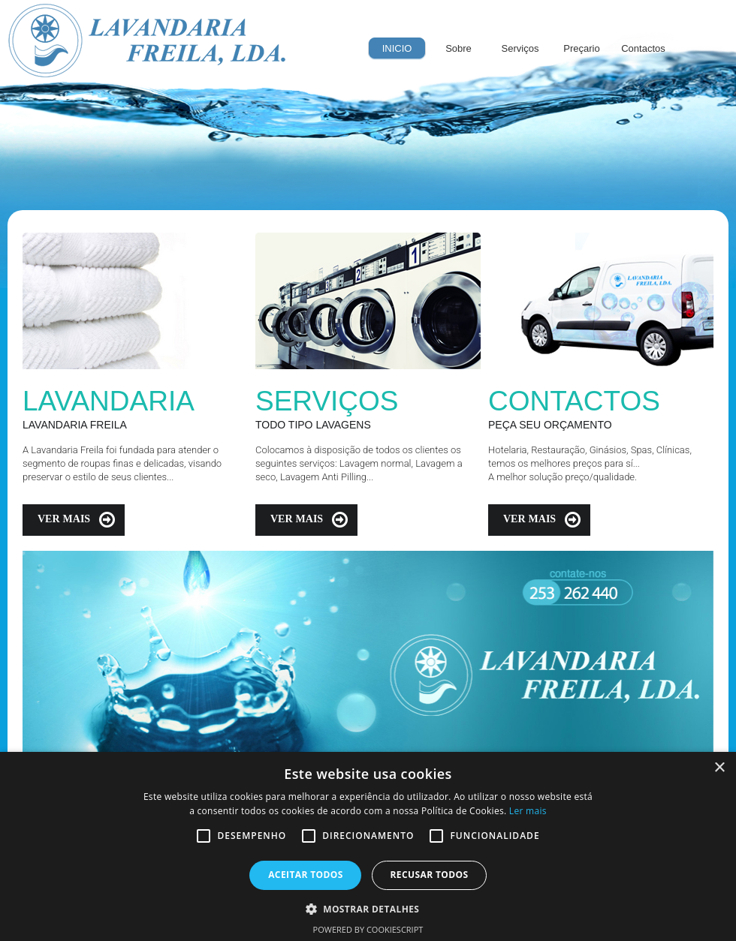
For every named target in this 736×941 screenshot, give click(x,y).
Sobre (458, 48)
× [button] (719, 768)
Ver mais (64, 518)
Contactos (643, 48)
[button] (368, 908)
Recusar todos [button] (429, 874)
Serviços (520, 48)
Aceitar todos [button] (305, 874)
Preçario (581, 48)
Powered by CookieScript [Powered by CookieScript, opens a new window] (368, 929)
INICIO (397, 48)
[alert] (368, 846)
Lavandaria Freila (147, 41)
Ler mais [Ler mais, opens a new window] (528, 810)
